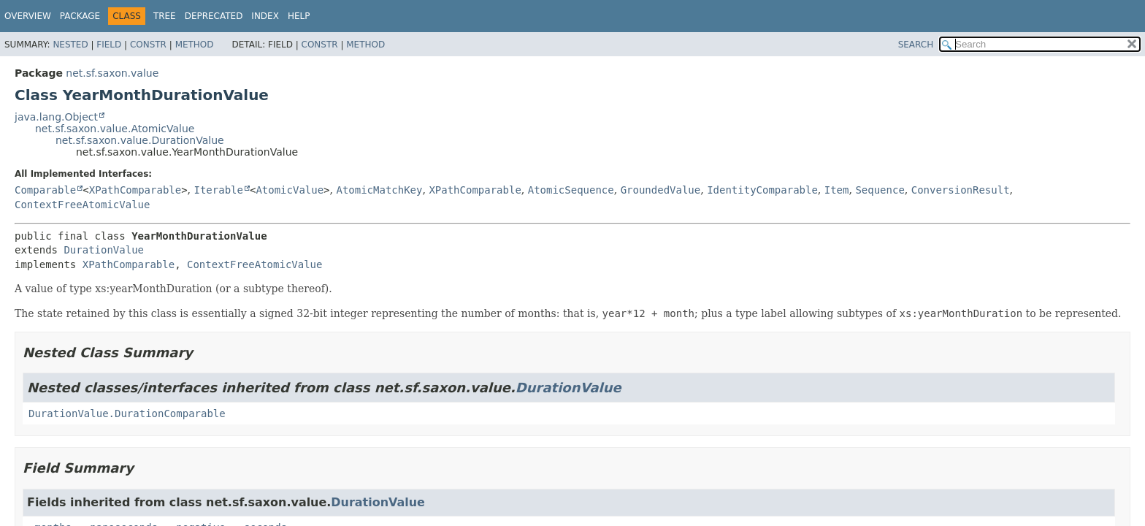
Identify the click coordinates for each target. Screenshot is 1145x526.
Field (108, 44)
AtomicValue (289, 190)
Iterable (218, 190)
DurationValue (104, 250)
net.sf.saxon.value (112, 73)
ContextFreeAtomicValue (82, 204)
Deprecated (214, 16)
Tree (164, 16)
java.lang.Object (56, 117)
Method (194, 44)
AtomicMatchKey (379, 190)
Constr (148, 44)
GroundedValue (661, 190)
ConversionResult (960, 190)
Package (80, 16)
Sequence (879, 190)
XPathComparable (135, 190)
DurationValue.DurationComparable (127, 413)
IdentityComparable (762, 190)
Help (299, 16)
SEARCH (916, 44)
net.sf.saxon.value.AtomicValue (114, 128)
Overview (27, 16)
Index (265, 16)
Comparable (45, 190)
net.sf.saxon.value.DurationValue (139, 140)
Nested (70, 44)
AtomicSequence (571, 190)
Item (836, 190)
